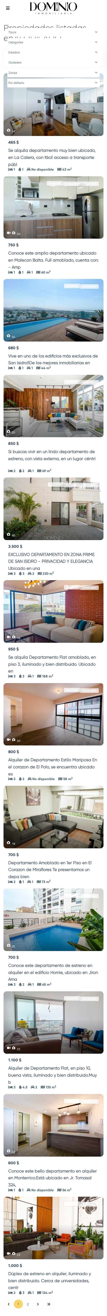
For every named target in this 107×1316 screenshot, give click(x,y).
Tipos (12, 32)
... (19, 164)
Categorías (15, 42)
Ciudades (14, 62)
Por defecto (16, 83)
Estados (14, 52)
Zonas (12, 73)
